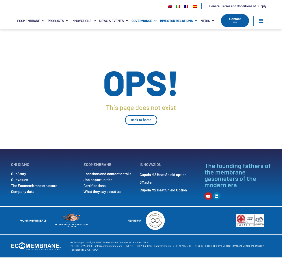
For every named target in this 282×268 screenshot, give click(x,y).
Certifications (94, 196)
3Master (146, 190)
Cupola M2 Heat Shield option (163, 184)
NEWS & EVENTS (113, 31)
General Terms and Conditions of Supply (237, 11)
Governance (144, 31)
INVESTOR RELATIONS (178, 31)
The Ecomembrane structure (34, 196)
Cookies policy (213, 256)
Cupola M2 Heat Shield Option (163, 196)
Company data (22, 202)
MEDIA (207, 31)
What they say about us (102, 202)
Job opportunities (97, 190)
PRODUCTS (58, 31)
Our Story (18, 184)
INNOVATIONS (84, 31)
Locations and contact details (107, 184)
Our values (19, 190)
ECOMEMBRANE (30, 31)
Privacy (199, 256)
